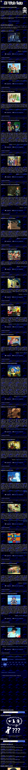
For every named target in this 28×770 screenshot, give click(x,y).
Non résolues (10, 659)
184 (23, 664)
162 (25, 662)
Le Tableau (25, 294)
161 (22, 662)
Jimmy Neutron (24, 266)
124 (7, 662)
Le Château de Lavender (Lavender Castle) (18, 428)
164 (5, 664)
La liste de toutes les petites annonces (14, 656)
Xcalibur (25, 207)
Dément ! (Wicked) (23, 352)
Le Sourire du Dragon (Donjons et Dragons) (18, 109)
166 (11, 664)
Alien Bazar (25, 583)
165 (8, 664)
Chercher (21, 712)
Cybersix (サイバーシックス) (21, 459)
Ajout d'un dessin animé (10, 746)
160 (19, 662)
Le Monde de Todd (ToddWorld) (20, 552)
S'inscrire (21, 741)
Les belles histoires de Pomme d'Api (19, 324)
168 (17, 664)
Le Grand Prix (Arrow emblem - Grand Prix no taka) (17, 646)
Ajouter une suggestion (18, 83)
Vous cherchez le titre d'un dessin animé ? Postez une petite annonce (14, 726)
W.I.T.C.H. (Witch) (23, 174)
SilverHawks (24, 51)
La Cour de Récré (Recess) (21, 80)
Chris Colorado (24, 238)
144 (13, 662)
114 (4, 662)
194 (2, 666)
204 (5, 666)
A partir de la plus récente (20, 659)
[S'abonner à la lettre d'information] (10, 741)
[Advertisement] (14, 694)
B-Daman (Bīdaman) (23, 615)
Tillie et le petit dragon (22, 396)
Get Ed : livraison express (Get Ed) (20, 144)
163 (2, 664)
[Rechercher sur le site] (10, 712)
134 (10, 662)
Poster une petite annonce (14, 21)
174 (20, 664)
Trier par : (4, 659)
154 (16, 662)
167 (14, 664)
